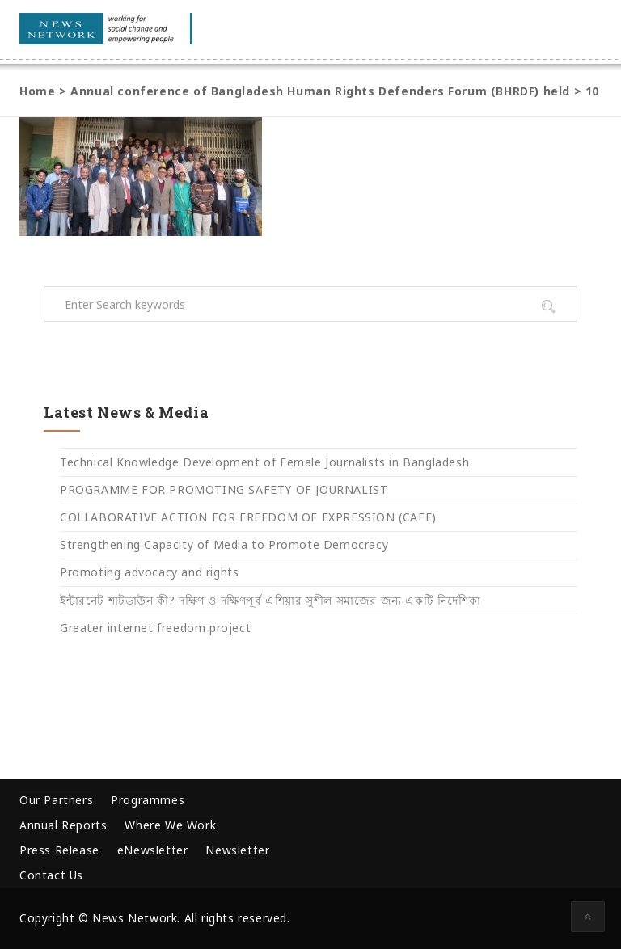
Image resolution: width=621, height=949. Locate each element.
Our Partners (56, 800)
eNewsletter (152, 850)
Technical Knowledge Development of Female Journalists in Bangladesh (264, 462)
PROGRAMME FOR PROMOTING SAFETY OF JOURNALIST (223, 489)
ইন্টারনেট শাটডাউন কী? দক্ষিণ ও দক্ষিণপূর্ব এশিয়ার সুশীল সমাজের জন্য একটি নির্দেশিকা (270, 600)
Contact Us (51, 875)
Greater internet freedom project (155, 627)
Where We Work (170, 825)
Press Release (59, 850)
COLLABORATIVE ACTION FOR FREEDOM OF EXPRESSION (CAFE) (248, 517)
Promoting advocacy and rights (149, 572)
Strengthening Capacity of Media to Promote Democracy (224, 544)
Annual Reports (63, 825)
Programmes (147, 800)
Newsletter (237, 850)
